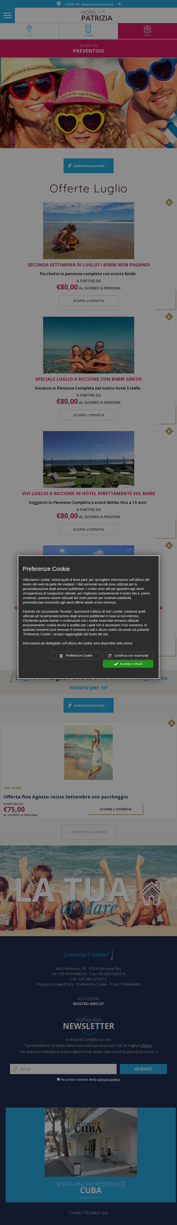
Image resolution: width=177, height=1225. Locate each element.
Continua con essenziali (128, 656)
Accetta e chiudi (128, 664)
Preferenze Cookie (75, 656)
